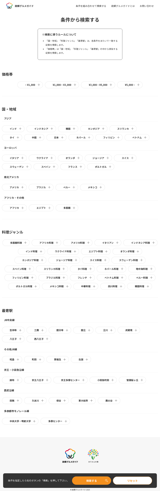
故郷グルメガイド (25, 6)
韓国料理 (142, 286)
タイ (15, 137)
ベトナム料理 (114, 277)
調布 (15, 380)
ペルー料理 (144, 277)
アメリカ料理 (80, 242)
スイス (128, 158)
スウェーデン (19, 166)
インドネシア (43, 128)
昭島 (15, 359)
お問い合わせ (147, 6)
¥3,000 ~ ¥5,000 (100, 84)
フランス (75, 166)
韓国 (71, 128)
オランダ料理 (130, 251)
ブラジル (43, 187)
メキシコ (95, 187)
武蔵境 (131, 330)
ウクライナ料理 (65, 251)
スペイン (48, 166)
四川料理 (115, 286)
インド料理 (34, 251)
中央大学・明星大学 (23, 421)
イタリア (17, 158)
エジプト (44, 207)
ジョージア (100, 158)
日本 (59, 137)
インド (16, 128)
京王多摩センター (73, 380)
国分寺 (62, 330)
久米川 (38, 400)
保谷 (61, 400)
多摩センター (58, 421)
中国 (37, 137)
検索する (91, 481)
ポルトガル (103, 166)
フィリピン (111, 137)
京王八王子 (40, 380)
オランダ (73, 158)
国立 (86, 330)
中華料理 (88, 286)
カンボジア (96, 128)
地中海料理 (144, 268)
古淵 (83, 359)
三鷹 (39, 330)
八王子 (16, 338)
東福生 (60, 359)
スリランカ (125, 128)
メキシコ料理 (59, 286)
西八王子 (41, 338)
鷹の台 (111, 400)
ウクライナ (44, 158)
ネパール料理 (114, 268)
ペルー (69, 187)
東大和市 (86, 400)
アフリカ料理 (49, 242)
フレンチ (85, 277)
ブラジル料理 (55, 277)
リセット (132, 481)
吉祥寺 (16, 330)
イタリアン (110, 242)
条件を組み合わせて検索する (91, 6)
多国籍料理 (18, 242)
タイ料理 (85, 268)
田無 (15, 400)
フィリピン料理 (23, 277)
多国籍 (69, 207)
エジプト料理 (98, 251)
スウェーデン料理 (131, 260)
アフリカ (17, 207)
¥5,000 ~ (132, 84)
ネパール (83, 137)
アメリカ (17, 187)
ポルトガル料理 (26, 286)
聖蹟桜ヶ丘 (135, 380)
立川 (108, 330)
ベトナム (139, 137)
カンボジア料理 (33, 260)
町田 (37, 359)
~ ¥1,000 (32, 84)
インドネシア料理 (143, 242)
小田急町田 (105, 380)
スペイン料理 (21, 268)
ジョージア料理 (67, 260)
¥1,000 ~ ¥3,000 (64, 84)
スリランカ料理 (54, 268)
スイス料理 (98, 260)
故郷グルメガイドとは (123, 6)
